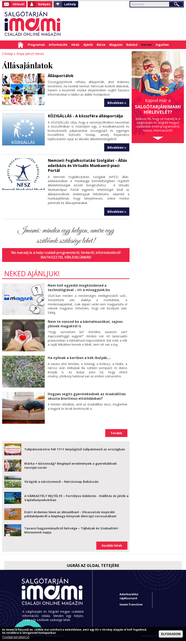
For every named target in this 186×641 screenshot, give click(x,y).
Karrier (146, 45)
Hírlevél (18, 4)
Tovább (116, 433)
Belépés (44, 4)
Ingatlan (162, 45)
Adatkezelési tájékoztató (129, 596)
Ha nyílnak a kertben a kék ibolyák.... (79, 357)
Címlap (20, 44)
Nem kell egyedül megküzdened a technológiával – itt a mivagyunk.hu (79, 287)
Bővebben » (116, 103)
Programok (36, 45)
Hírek (75, 45)
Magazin (116, 45)
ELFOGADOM (170, 634)
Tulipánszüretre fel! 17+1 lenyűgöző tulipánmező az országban (74, 449)
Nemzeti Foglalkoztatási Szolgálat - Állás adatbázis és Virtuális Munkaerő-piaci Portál (87, 165)
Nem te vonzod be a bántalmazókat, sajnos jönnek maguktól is (85, 323)
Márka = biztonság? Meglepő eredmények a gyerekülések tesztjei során (70, 465)
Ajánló (88, 45)
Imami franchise (131, 604)
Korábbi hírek (112, 545)
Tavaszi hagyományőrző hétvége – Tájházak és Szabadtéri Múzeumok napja (71, 530)
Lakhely (70, 4)
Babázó (132, 45)
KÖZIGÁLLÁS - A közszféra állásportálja (85, 115)
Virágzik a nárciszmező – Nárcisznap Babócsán (61, 481)
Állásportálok (61, 75)
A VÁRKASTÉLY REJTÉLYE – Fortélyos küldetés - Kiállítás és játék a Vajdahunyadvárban (76, 497)
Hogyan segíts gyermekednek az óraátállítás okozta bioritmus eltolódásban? (87, 396)
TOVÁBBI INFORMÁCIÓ (15, 637)
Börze (101, 45)
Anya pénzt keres (30, 53)
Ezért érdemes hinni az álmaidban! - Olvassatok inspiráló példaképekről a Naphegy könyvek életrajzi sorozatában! (70, 514)
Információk (58, 45)
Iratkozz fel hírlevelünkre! (66, 257)
